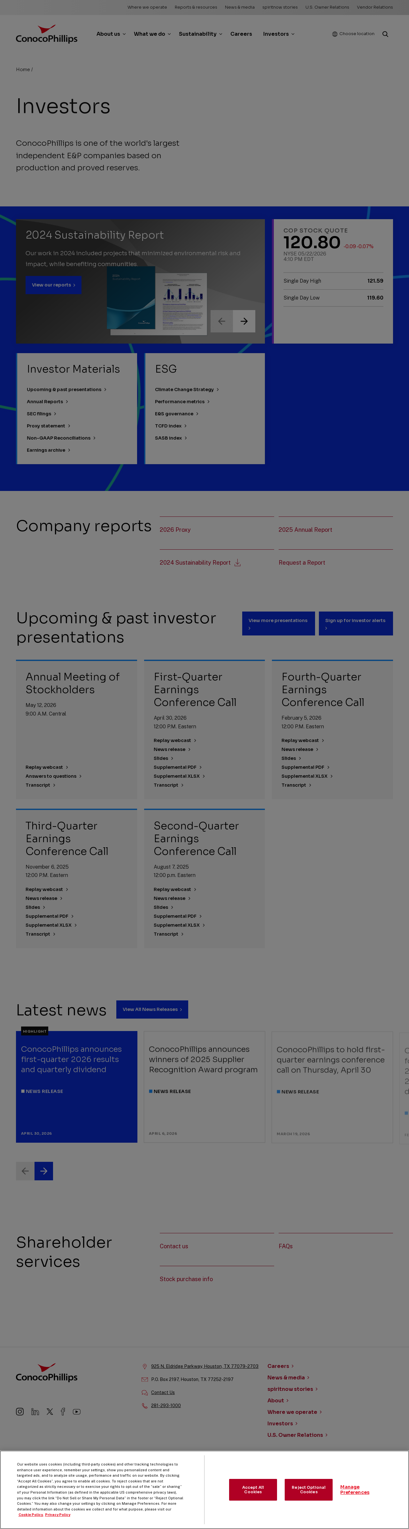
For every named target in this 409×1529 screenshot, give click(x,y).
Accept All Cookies (253, 1495)
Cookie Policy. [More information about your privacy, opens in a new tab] (31, 1521)
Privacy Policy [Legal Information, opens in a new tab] (57, 1521)
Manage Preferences (354, 1495)
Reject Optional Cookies (309, 1495)
